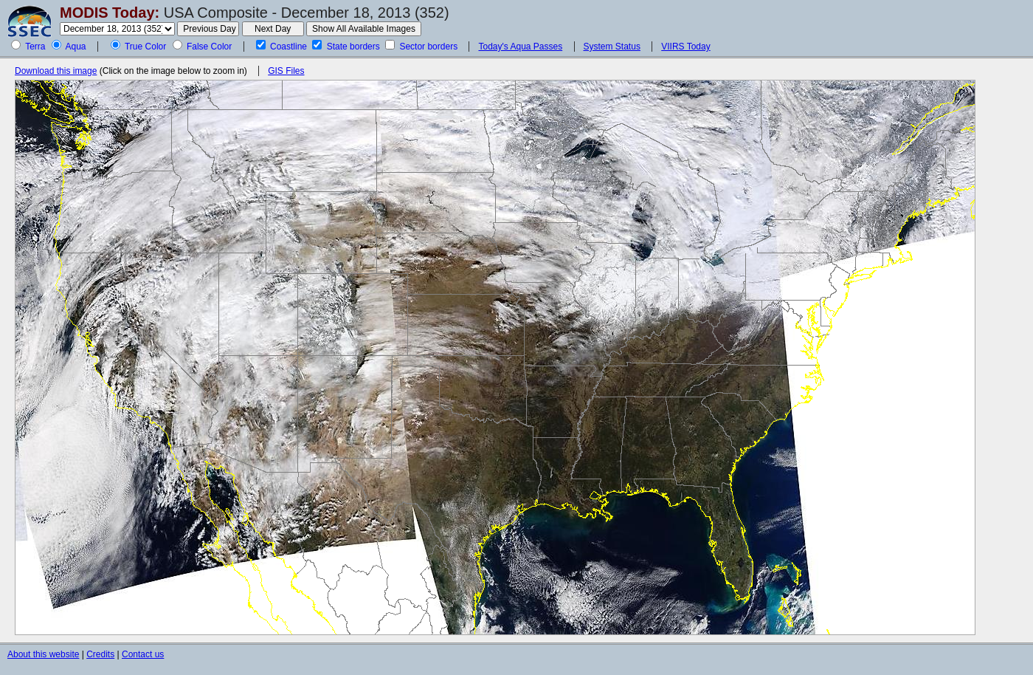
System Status (612, 46)
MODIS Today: (109, 12)
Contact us (143, 654)
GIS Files (286, 71)
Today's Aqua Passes (520, 46)
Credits (100, 654)
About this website (43, 654)
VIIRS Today (685, 46)
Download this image (56, 71)
